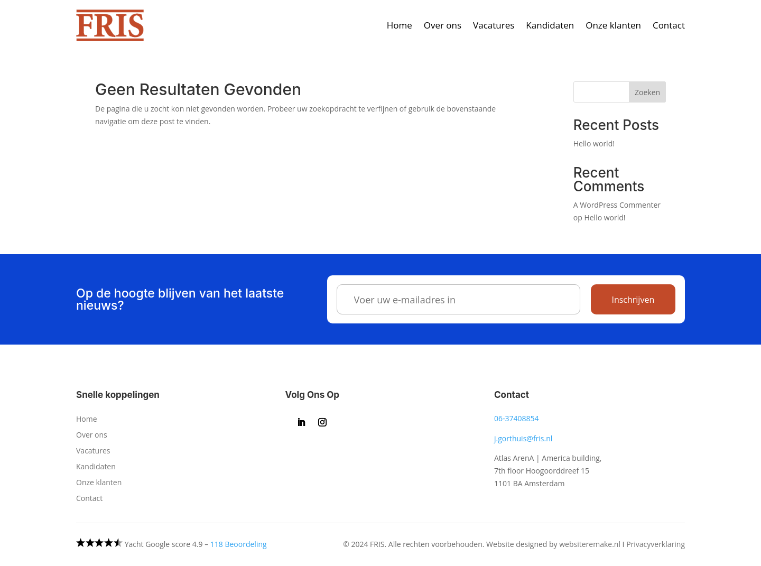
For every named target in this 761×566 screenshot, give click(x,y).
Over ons (442, 25)
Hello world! (594, 143)
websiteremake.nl (589, 544)
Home (399, 25)
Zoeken (647, 92)
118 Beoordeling (238, 544)
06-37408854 (516, 418)
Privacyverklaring (655, 544)
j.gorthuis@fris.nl (523, 438)
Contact (669, 25)
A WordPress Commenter (617, 205)
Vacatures (493, 25)
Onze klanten (613, 25)
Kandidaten (550, 25)
